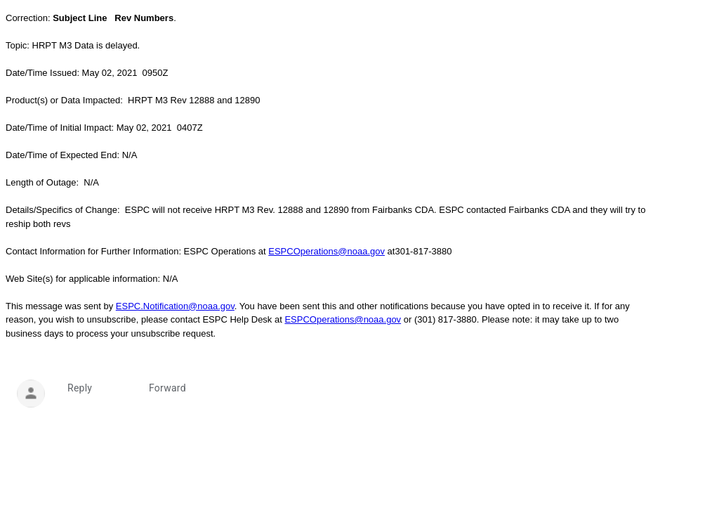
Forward (167, 388)
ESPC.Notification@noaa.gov (175, 306)
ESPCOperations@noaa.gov (326, 251)
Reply (79, 388)
